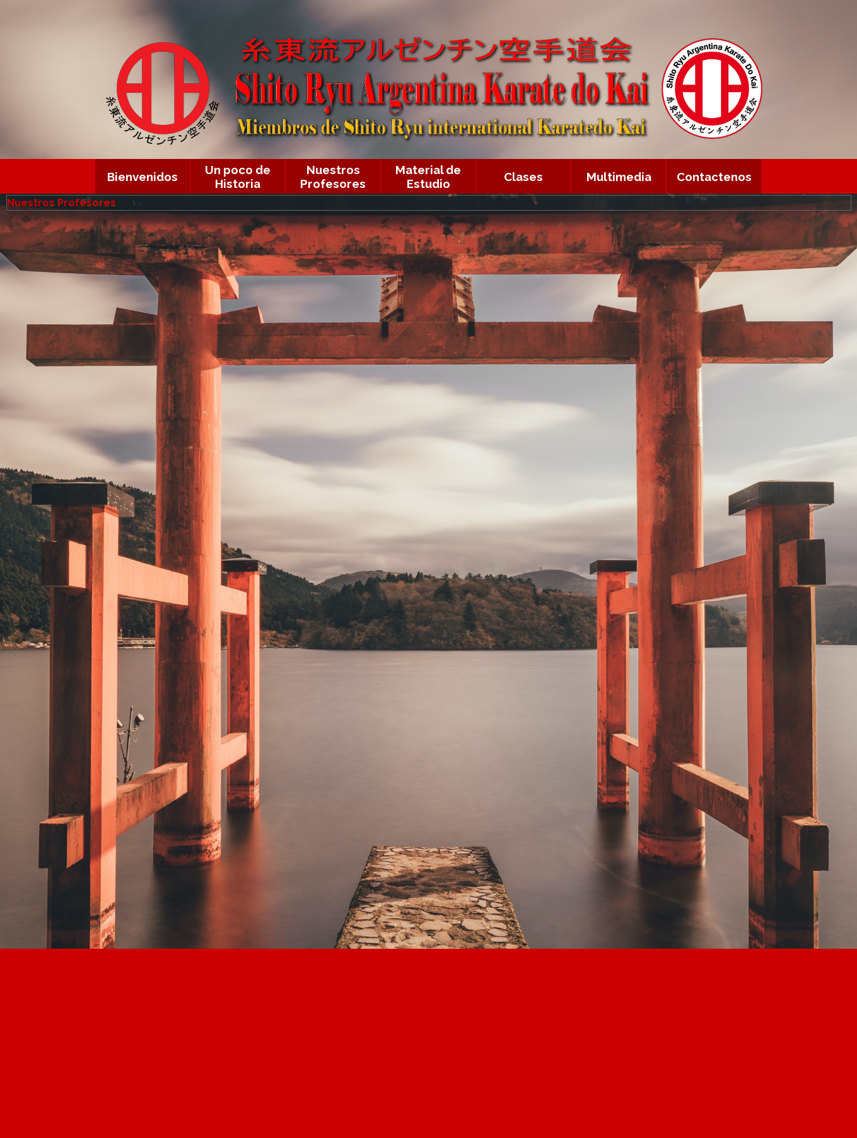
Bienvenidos (142, 177)
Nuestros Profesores (333, 177)
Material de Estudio (428, 177)
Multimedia (618, 177)
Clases (523, 177)
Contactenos (714, 177)
